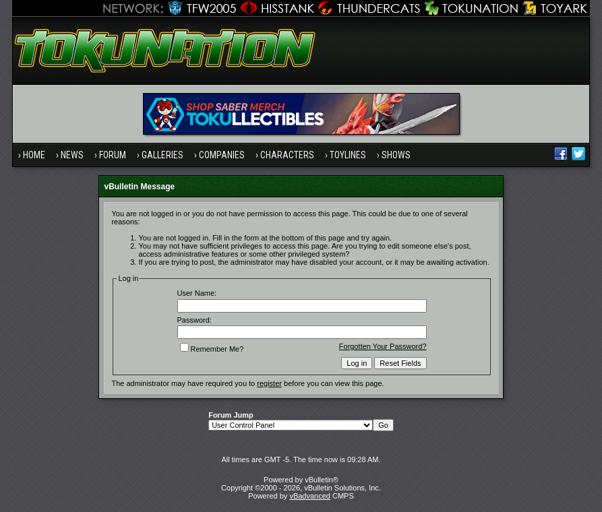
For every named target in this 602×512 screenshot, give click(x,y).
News (72, 155)
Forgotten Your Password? (383, 346)
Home (34, 155)
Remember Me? (212, 349)
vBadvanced (309, 496)
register (269, 383)
